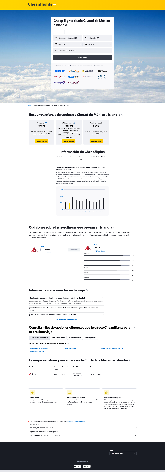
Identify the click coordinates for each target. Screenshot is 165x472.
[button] (66, 44)
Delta (42, 246)
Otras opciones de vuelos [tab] (39, 337)
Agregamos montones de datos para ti (83, 431)
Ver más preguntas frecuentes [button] (66, 319)
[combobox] (59, 32)
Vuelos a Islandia (71, 348)
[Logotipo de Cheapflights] (40, 5)
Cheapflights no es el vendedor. (83, 427)
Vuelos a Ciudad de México (38, 348)
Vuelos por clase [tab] (90, 337)
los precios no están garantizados (76, 421)
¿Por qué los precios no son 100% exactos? (83, 435)
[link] (41, 141)
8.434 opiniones (45, 253)
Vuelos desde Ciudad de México (112, 348)
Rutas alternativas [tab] (58, 337)
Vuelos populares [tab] (75, 337)
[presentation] (122, 115)
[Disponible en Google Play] (77, 467)
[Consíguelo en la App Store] (86, 467)
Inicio (29, 105)
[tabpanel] (82, 193)
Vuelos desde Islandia (36, 351)
